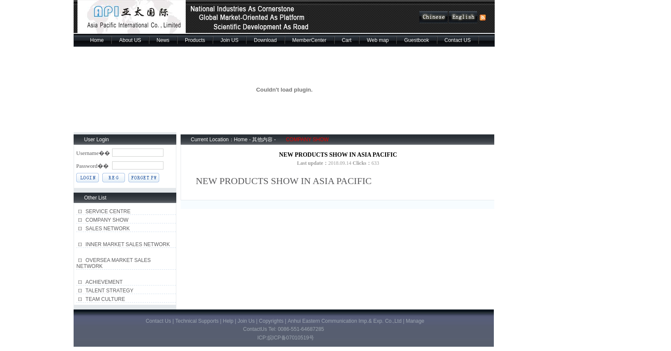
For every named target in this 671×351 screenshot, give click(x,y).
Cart (347, 40)
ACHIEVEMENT (104, 282)
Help (228, 321)
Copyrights (271, 321)
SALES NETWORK (108, 229)
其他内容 (262, 140)
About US (130, 40)
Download (265, 40)
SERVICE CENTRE (108, 211)
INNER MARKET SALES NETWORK (128, 244)
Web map (378, 40)
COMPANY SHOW (107, 220)
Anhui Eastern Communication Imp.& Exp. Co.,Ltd (345, 321)
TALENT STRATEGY (110, 291)
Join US (229, 40)
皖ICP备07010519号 (290, 338)
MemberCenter (309, 40)
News (163, 40)
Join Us (247, 321)
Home (97, 40)
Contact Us (158, 321)
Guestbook (416, 40)
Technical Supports (197, 321)
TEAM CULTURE (105, 299)
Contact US (458, 40)
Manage (415, 321)
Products (195, 40)
